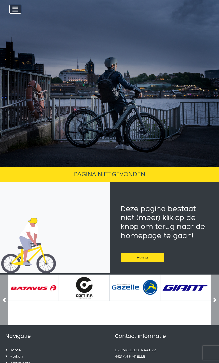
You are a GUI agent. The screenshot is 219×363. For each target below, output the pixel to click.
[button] (4, 300)
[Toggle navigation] (15, 9)
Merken (16, 356)
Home (142, 257)
